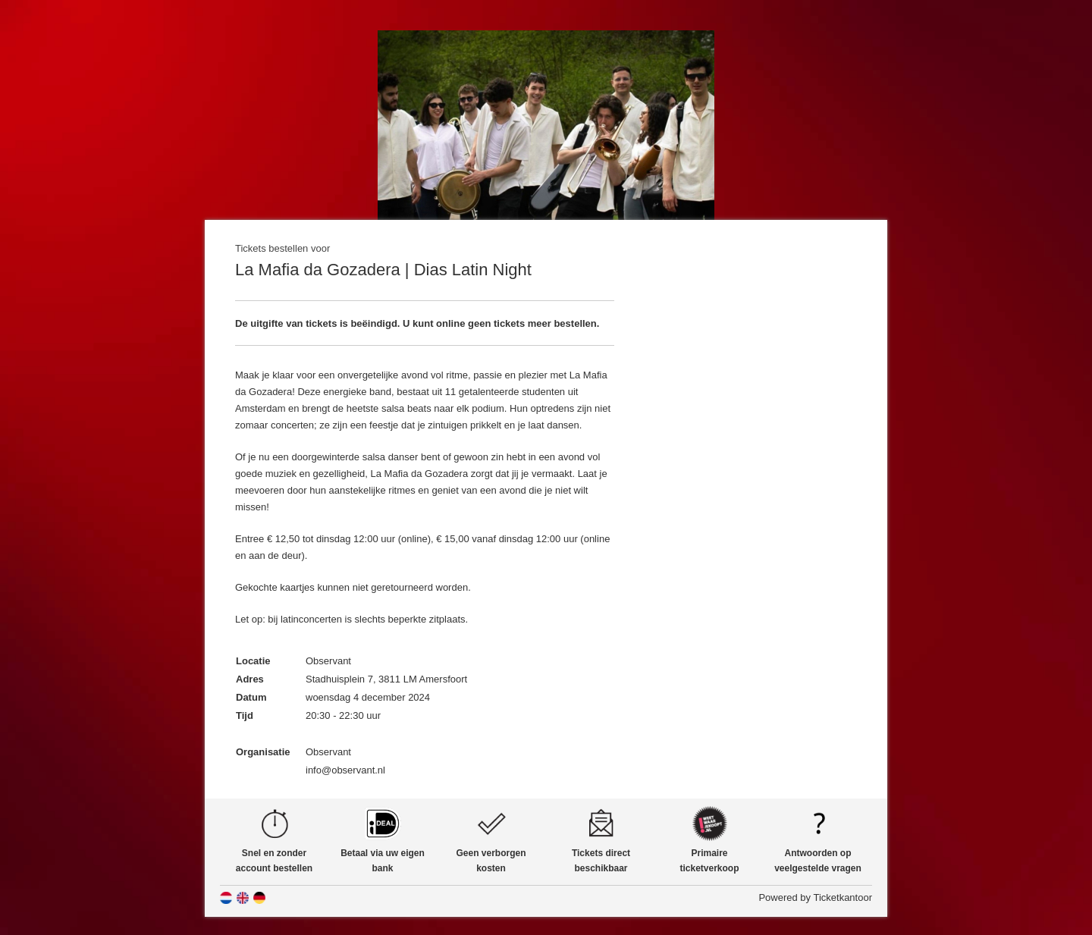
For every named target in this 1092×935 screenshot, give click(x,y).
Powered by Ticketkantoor (815, 897)
